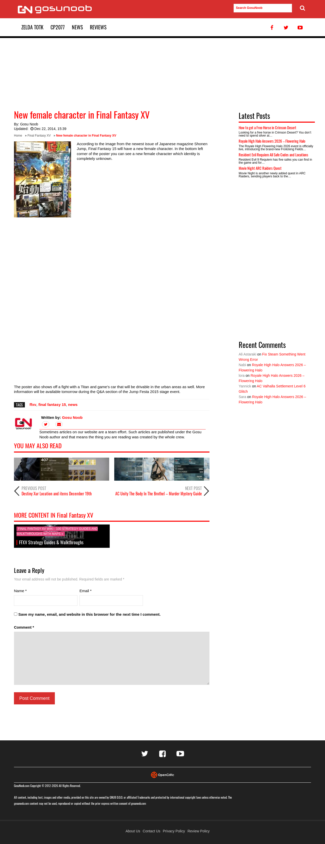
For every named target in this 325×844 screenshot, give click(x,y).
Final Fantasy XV (39, 135)
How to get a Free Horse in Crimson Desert (267, 127)
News (77, 27)
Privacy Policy (174, 831)
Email (85, 591)
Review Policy (198, 831)
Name (20, 591)
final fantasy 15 (52, 404)
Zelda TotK (32, 27)
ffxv (32, 404)
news (73, 404)
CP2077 (58, 27)
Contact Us (151, 831)
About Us (132, 831)
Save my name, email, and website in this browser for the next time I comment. (89, 614)
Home (18, 135)
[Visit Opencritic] (162, 774)
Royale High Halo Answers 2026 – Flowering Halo (272, 141)
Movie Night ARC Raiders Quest (260, 168)
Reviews (98, 27)
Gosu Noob (29, 124)
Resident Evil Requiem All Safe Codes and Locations (273, 154)
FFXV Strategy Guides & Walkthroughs (51, 542)
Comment (24, 627)
